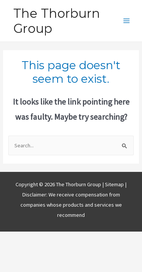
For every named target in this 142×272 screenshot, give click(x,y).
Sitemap (115, 184)
